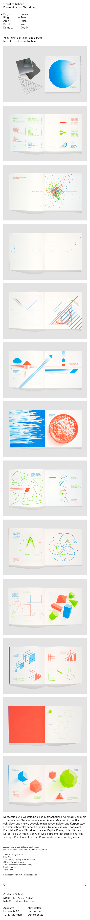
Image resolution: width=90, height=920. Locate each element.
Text (23, 17)
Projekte (8, 14)
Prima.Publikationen (27, 875)
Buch (24, 21)
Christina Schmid (13, 894)
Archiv (7, 21)
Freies (24, 14)
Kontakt (8, 27)
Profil (6, 24)
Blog (6, 17)
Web (23, 24)
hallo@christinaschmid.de (18, 901)
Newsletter (34, 908)
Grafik (24, 27)
